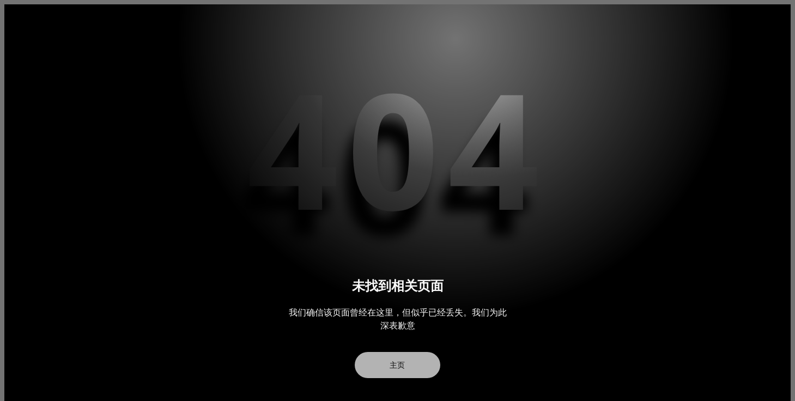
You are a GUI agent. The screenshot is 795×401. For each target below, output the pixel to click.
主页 (398, 365)
